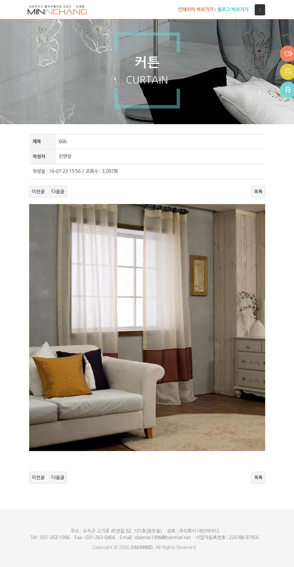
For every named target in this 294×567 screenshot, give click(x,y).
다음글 (57, 191)
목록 (258, 191)
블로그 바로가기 (232, 9)
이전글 (38, 191)
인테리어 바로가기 (195, 9)
